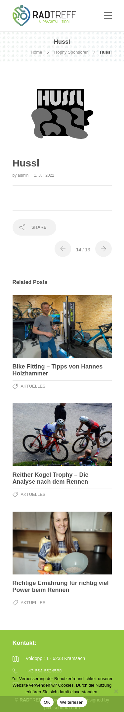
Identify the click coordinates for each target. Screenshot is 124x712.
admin (24, 175)
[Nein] (115, 691)
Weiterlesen (72, 702)
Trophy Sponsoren (71, 52)
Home (36, 52)
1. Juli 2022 (44, 175)
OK (47, 702)
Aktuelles (33, 386)
